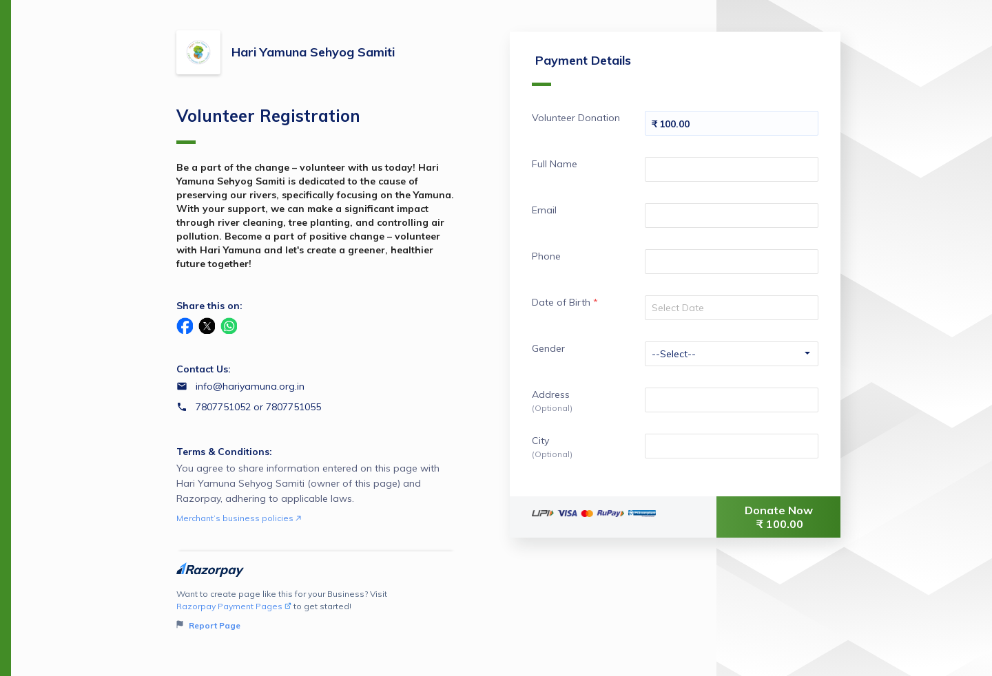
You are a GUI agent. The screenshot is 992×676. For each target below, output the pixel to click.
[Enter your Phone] (731, 261)
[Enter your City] (731, 446)
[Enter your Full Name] (731, 169)
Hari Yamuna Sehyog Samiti (313, 52)
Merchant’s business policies (238, 518)
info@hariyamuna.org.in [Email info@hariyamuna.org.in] (250, 386)
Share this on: (209, 305)
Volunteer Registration (268, 124)
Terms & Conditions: (224, 451)
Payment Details (581, 69)
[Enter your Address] (731, 400)
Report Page (208, 625)
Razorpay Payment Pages (233, 606)
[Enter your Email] (731, 215)
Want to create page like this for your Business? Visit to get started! (315, 610)
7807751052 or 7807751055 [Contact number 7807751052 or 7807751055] (258, 407)
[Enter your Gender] (731, 353)
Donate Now (780, 517)
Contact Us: (203, 369)
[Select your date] (731, 307)
